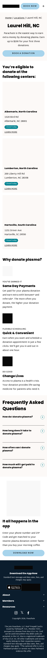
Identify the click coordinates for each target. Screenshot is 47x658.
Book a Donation (23, 53)
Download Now (23, 553)
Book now (30, 6)
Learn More (11, 132)
